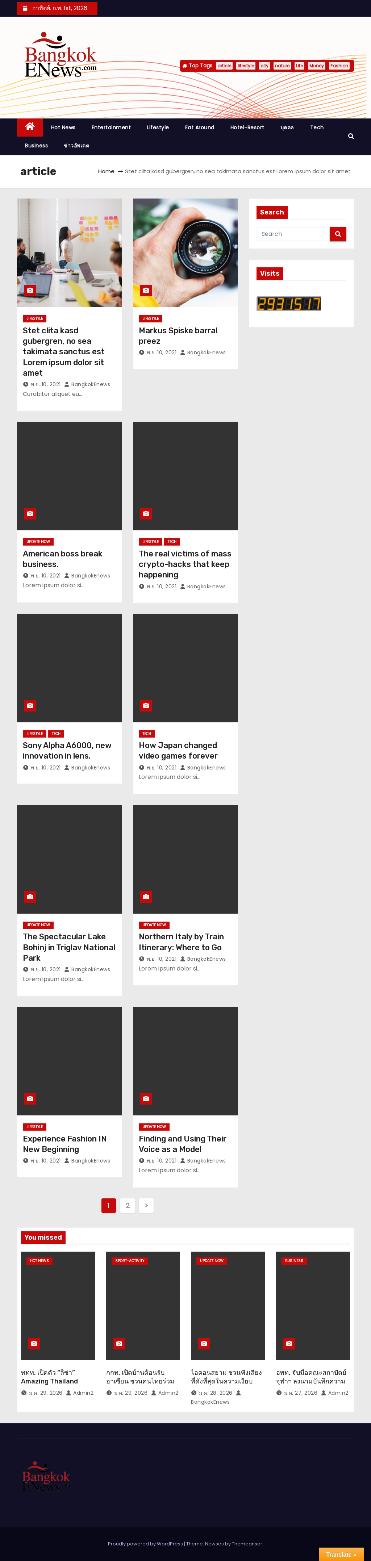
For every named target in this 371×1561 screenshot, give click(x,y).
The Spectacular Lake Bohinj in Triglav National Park (69, 947)
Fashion (339, 66)
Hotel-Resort (247, 127)
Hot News (63, 127)
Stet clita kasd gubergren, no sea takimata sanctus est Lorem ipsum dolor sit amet (64, 352)
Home (106, 171)
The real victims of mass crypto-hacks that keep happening (185, 564)
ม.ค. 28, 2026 (216, 1393)
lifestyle (246, 66)
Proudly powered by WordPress (146, 1543)
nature (282, 66)
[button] (351, 136)
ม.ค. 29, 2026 (46, 1393)
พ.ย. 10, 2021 (46, 384)
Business (36, 145)
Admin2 (79, 1393)
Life (299, 66)
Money (316, 66)
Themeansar (247, 1543)
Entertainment (111, 127)
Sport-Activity (129, 1261)
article (224, 66)
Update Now (38, 541)
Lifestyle (158, 127)
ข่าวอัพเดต (76, 145)
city (264, 66)
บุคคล (287, 127)
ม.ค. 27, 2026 (301, 1393)
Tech (317, 127)
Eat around (199, 127)
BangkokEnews (87, 384)
